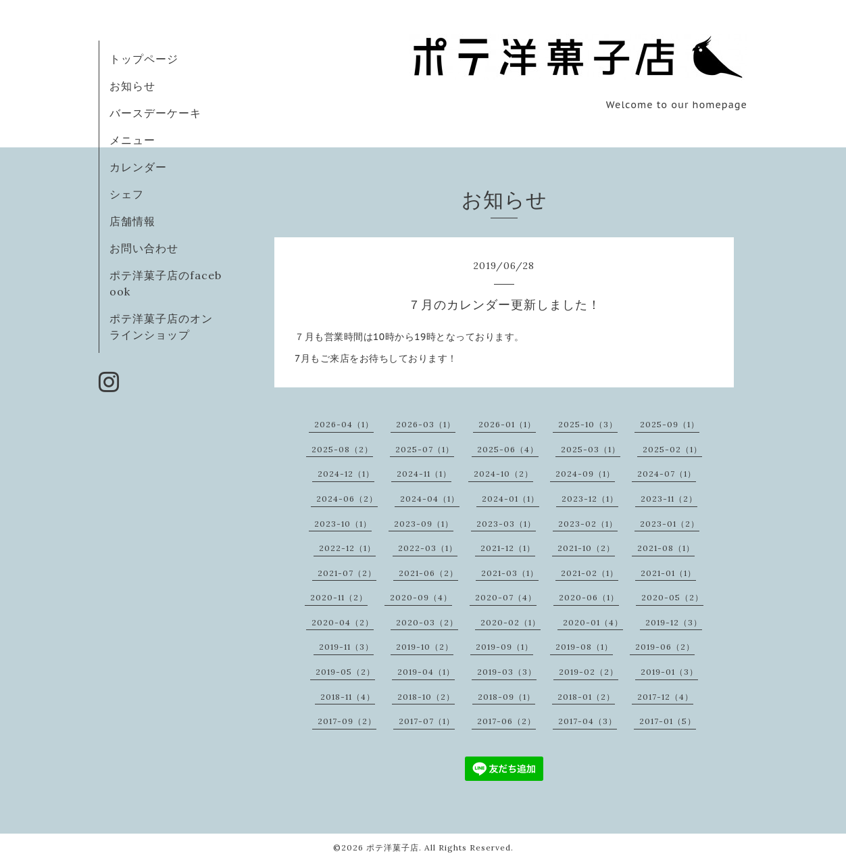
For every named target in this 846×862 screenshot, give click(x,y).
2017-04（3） (587, 721)
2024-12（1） (346, 474)
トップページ (143, 59)
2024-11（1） (424, 474)
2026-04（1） (344, 424)
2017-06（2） (506, 721)
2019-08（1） (584, 647)
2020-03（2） (427, 622)
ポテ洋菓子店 (392, 847)
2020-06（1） (589, 597)
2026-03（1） (425, 424)
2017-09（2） (347, 721)
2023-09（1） (423, 524)
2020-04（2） (343, 622)
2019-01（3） (669, 672)
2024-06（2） (347, 499)
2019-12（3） (673, 622)
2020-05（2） (672, 597)
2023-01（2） (669, 524)
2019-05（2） (345, 672)
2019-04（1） (426, 672)
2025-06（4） (508, 449)
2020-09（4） (421, 597)
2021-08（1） (666, 548)
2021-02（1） (589, 573)
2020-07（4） (506, 597)
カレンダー (138, 167)
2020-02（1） (510, 622)
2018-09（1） (506, 697)
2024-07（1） (666, 474)
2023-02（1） (588, 524)
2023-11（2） (669, 499)
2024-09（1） (585, 474)
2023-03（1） (506, 524)
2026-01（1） (507, 424)
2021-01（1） (668, 573)
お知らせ (132, 86)
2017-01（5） (667, 721)
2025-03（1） (590, 449)
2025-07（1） (424, 449)
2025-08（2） (342, 449)
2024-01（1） (510, 499)
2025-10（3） (588, 424)
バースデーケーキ (155, 113)
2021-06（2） (428, 573)
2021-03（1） (510, 573)
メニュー (132, 140)
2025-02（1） (672, 449)
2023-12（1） (590, 499)
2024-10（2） (503, 474)
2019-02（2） (588, 672)
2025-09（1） (669, 424)
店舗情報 (132, 221)
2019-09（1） (504, 647)
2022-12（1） (347, 548)
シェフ (126, 194)
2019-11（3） (346, 647)
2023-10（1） (343, 524)
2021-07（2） (347, 573)
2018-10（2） (426, 697)
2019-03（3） (507, 672)
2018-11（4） (347, 697)
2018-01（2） (586, 697)
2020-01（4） (593, 622)
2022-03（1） (427, 548)
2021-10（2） (586, 548)
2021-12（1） (507, 548)
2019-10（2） (424, 647)
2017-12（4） (665, 697)
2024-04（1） (429, 499)
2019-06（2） (665, 647)
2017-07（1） (427, 721)
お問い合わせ (143, 248)
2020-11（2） (339, 597)
